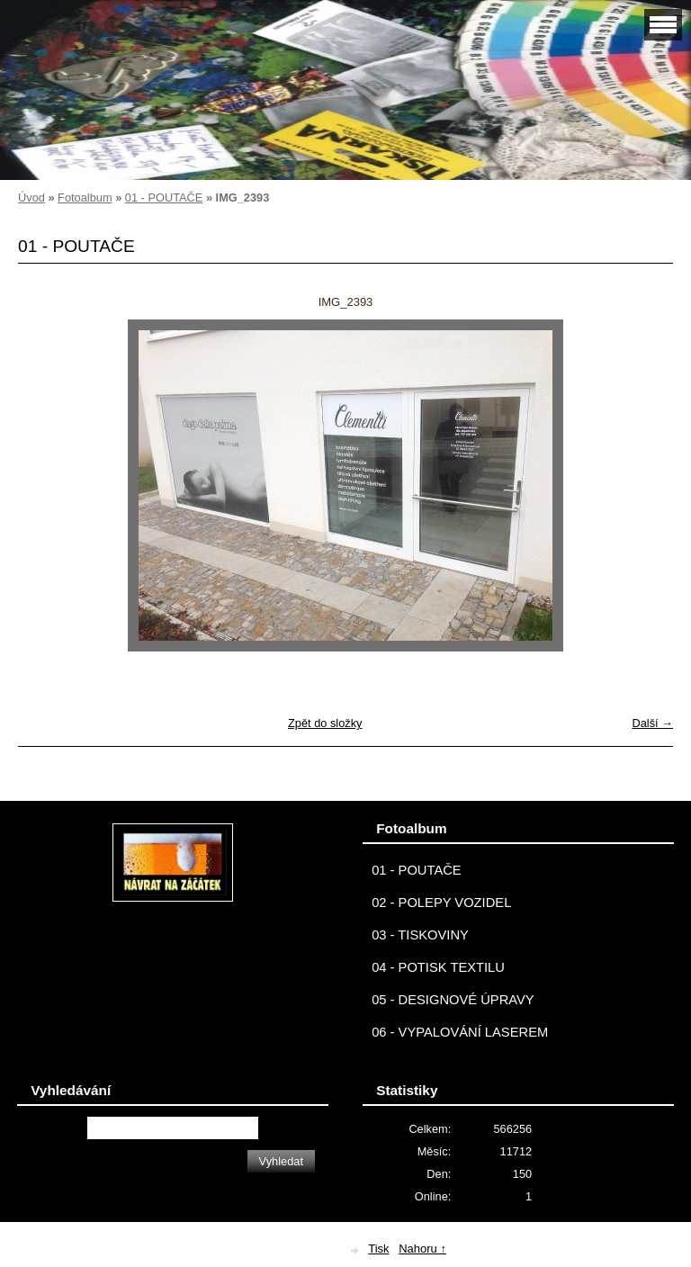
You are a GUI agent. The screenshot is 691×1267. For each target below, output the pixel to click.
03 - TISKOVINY (420, 935)
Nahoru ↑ (422, 1248)
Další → (652, 723)
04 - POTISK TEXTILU (438, 967)
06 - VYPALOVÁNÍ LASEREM (460, 1032)
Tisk (378, 1248)
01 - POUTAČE (164, 197)
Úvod (31, 197)
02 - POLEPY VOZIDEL (441, 902)
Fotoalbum (85, 197)
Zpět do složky (325, 723)
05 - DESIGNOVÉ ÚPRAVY (453, 1000)
